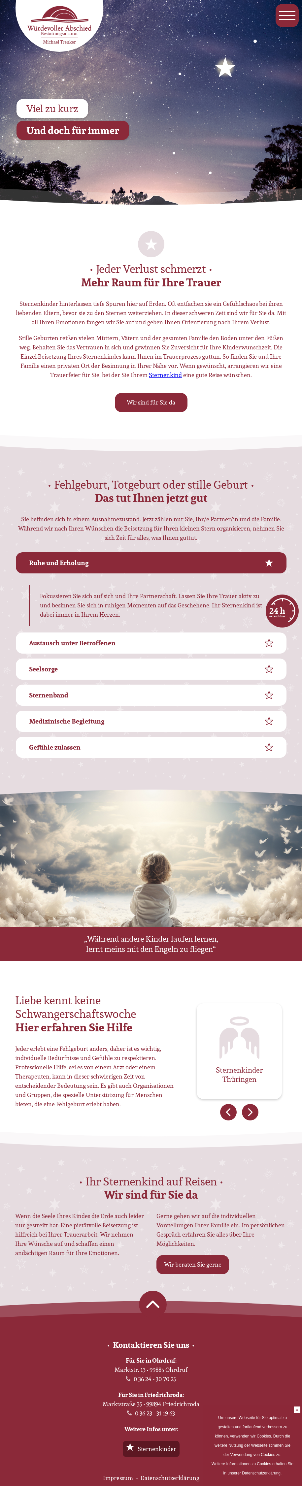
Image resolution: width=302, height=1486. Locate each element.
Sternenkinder (157, 1449)
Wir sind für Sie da (151, 402)
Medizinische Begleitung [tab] (66, 721)
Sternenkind (165, 375)
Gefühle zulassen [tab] (55, 747)
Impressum (118, 1478)
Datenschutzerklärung (169, 1478)
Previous (228, 1112)
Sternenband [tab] (48, 695)
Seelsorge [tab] (43, 669)
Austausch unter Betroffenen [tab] (72, 643)
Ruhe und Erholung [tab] (58, 563)
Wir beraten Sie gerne (192, 1264)
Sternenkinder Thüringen (239, 1075)
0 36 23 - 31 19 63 (155, 1413)
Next (250, 1112)
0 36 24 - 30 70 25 (155, 1379)
